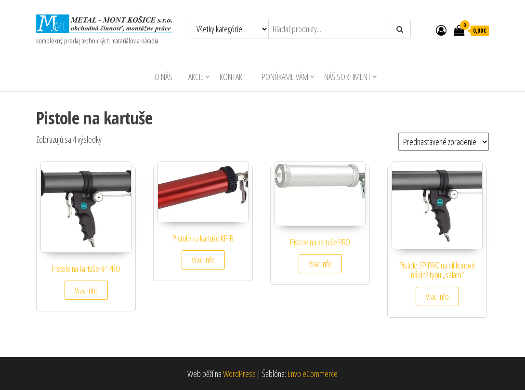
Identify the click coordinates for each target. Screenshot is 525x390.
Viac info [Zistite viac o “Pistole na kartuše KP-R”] (203, 260)
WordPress (239, 373)
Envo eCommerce (313, 373)
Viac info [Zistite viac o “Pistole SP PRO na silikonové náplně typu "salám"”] (437, 296)
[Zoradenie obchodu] (443, 142)
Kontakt (233, 76)
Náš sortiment (347, 76)
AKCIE (196, 76)
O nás (163, 76)
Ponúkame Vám (285, 76)
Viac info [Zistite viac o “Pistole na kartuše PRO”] (320, 263)
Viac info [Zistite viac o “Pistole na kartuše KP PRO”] (86, 290)
